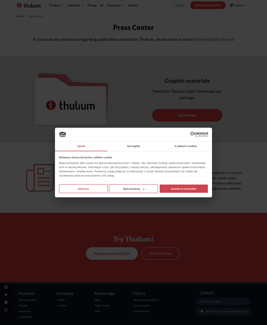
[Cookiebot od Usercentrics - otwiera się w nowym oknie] (193, 134)
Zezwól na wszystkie (183, 188)
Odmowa (83, 188)
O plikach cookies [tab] (186, 145)
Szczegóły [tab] (133, 145)
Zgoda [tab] (81, 145)
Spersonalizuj (133, 188)
